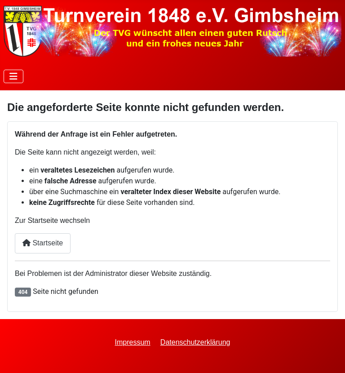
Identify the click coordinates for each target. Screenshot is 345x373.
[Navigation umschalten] (13, 76)
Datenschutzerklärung (195, 342)
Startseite (42, 243)
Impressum (132, 342)
